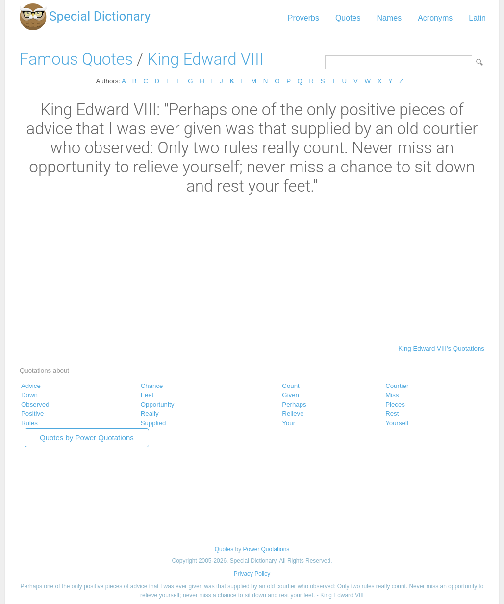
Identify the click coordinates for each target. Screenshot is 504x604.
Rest (392, 413)
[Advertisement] (252, 269)
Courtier (396, 385)
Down (29, 395)
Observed (35, 404)
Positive (32, 413)
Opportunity (158, 404)
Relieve (292, 413)
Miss (392, 395)
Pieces (395, 404)
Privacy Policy (252, 573)
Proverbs (303, 18)
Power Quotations (266, 549)
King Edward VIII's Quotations (441, 348)
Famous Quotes (76, 59)
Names (389, 18)
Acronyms (435, 18)
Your (288, 423)
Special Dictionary (100, 16)
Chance (152, 385)
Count (290, 385)
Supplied (153, 423)
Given (290, 395)
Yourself (396, 423)
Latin (477, 18)
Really (150, 413)
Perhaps (294, 404)
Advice (31, 385)
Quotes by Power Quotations (87, 438)
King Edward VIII (205, 59)
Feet (147, 395)
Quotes (348, 18)
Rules (29, 423)
